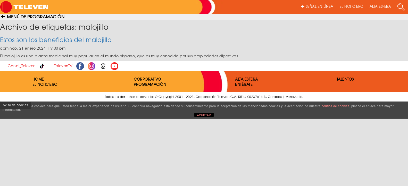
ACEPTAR (204, 115)
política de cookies (335, 106)
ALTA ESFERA (380, 6)
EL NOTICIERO (351, 6)
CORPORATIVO (147, 79)
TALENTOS (345, 79)
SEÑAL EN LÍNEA (317, 6)
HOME (38, 79)
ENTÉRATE (244, 84)
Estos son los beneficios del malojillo (56, 39)
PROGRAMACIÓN (150, 84)
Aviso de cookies (15, 105)
